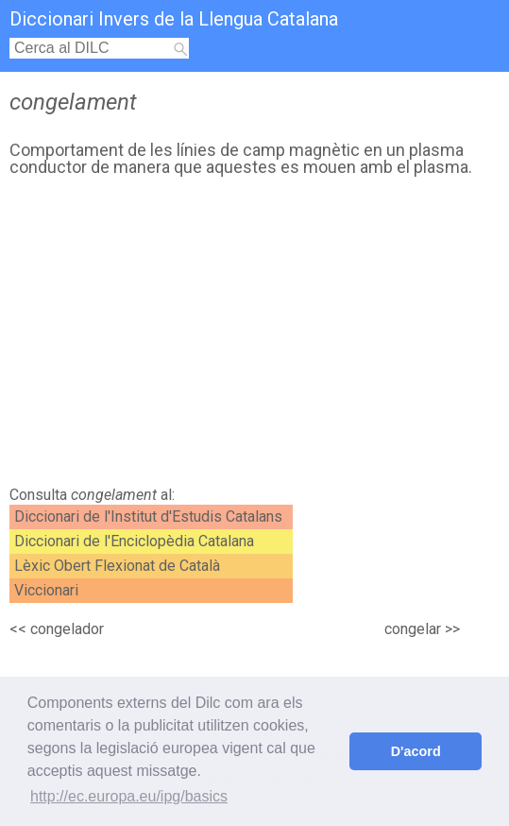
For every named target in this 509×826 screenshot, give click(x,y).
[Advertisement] (250, 336)
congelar (412, 629)
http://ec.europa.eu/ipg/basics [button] (129, 796)
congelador (67, 629)
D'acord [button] (416, 751)
